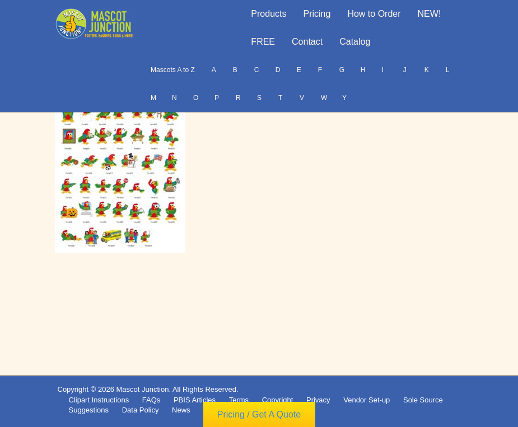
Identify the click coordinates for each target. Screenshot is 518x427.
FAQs (151, 400)
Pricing (317, 13)
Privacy (318, 400)
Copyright (277, 400)
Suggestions (89, 410)
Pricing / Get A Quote (259, 414)
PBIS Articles (195, 400)
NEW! (429, 13)
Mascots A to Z (173, 70)
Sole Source (423, 400)
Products (268, 13)
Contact (307, 41)
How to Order (373, 13)
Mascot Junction (142, 389)
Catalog (354, 41)
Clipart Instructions (99, 400)
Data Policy (140, 410)
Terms (239, 400)
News (181, 410)
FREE (263, 41)
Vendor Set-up (366, 400)
